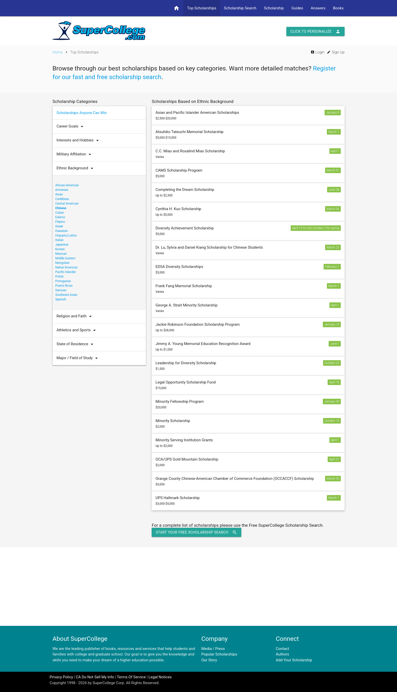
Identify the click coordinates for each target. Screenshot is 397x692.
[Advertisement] (198, 586)
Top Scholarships (201, 8)
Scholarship (274, 8)
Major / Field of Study (78, 358)
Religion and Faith (75, 316)
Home (57, 52)
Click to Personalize (315, 31)
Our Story (209, 660)
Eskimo (60, 217)
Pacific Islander (65, 272)
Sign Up (335, 52)
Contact (282, 648)
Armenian (61, 190)
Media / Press (213, 648)
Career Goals (71, 126)
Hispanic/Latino (66, 235)
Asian (59, 194)
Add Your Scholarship (294, 660)
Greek (59, 226)
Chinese (60, 208)
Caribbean (62, 199)
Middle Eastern (65, 258)
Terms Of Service (131, 677)
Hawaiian (61, 231)
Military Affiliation (75, 154)
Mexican (61, 254)
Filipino (60, 222)
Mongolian (62, 263)
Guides (297, 8)
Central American (66, 203)
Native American (66, 267)
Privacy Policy (61, 677)
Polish (59, 276)
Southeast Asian (66, 295)
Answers (318, 8)
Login (318, 52)
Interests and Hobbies (78, 140)
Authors (282, 654)
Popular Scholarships (219, 654)
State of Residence (76, 344)
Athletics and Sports (77, 330)
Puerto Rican (63, 285)
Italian (59, 240)
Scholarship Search (240, 8)
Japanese (61, 244)
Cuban (59, 212)
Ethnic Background (76, 168)
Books (338, 8)
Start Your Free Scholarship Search (196, 532)
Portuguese (63, 281)
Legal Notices (160, 677)
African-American (67, 185)
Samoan (60, 290)
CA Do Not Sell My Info (95, 677)
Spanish (60, 299)
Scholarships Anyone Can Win (81, 113)
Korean (60, 249)
